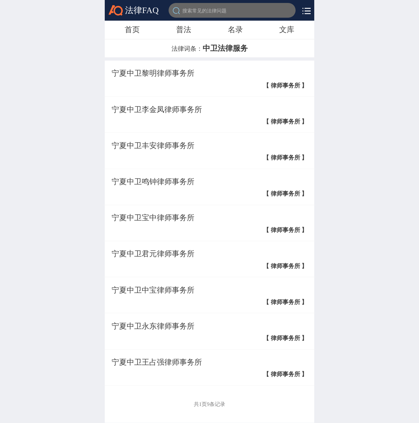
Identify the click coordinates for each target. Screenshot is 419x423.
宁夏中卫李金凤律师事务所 (157, 109)
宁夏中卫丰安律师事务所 (153, 145)
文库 (286, 29)
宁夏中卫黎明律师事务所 (153, 73)
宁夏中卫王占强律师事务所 (157, 362)
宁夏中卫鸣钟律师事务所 (153, 181)
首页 (132, 29)
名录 (235, 29)
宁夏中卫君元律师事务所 (153, 253)
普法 (183, 29)
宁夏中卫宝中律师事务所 (153, 217)
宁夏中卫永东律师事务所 (153, 326)
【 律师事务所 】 (285, 85)
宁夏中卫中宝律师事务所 (153, 290)
